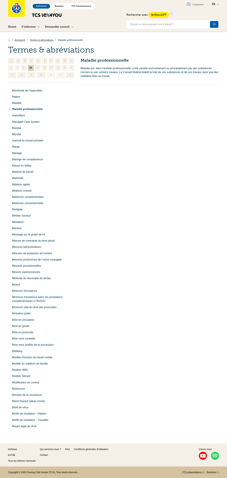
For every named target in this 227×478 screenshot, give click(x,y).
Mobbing (17, 351)
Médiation (18, 222)
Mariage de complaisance (27, 159)
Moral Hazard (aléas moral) (28, 401)
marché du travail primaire (27, 140)
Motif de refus (20, 407)
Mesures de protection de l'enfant (32, 253)
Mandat (16, 128)
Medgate (17, 209)
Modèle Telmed (21, 376)
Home (12, 26)
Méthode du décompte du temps (31, 278)
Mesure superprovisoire (26, 272)
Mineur (16, 284)
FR (215, 4)
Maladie (17, 103)
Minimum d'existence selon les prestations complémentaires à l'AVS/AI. (37, 299)
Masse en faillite (22, 165)
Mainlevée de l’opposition (27, 90)
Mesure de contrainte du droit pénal (33, 240)
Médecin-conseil (22, 190)
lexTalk (11, 455)
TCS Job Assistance (81, 6)
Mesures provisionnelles (26, 265)
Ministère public (21, 313)
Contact (44, 455)
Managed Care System (26, 121)
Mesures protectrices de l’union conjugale (37, 259)
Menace (17, 228)
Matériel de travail (22, 171)
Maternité (17, 178)
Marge (16, 146)
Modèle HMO (20, 369)
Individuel (41, 6)
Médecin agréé (21, 184)
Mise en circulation (23, 319)
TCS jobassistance (193, 472)
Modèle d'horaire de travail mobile (32, 357)
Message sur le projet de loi (28, 234)
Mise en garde (20, 326)
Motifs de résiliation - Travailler (30, 420)
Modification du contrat (25, 382)
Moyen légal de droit (24, 426)
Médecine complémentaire (28, 196)
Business (59, 6)
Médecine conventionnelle (27, 203)
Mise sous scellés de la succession (33, 344)
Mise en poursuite (22, 332)
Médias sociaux (21, 215)
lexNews (12, 449)
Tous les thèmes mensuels (22, 460)
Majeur (16, 96)
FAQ (67, 449)
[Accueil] (9, 40)
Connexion (195, 4)
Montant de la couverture (27, 394)
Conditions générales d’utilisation (91, 449)
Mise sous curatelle (23, 338)
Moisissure (18, 388)
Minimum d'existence (24, 290)
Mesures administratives (26, 246)
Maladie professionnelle (25, 109)
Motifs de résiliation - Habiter (29, 413)
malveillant (18, 115)
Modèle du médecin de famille (30, 363)
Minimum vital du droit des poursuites (34, 307)
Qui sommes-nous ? (50, 449)
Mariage (17, 153)
